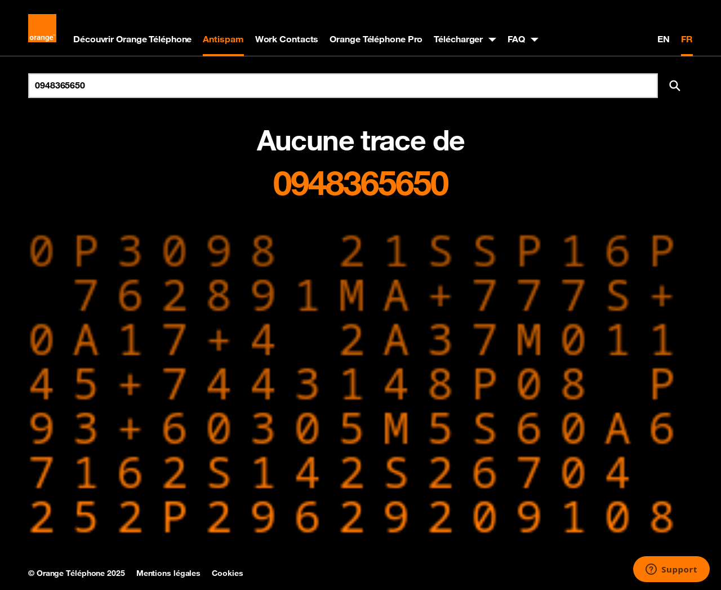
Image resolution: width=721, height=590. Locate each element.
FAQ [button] (516, 39)
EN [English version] (663, 39)
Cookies (227, 573)
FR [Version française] (687, 39)
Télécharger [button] (458, 39)
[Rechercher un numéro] (343, 85)
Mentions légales (168, 573)
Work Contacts (287, 39)
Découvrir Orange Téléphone (132, 39)
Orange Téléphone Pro (376, 39)
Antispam (223, 39)
